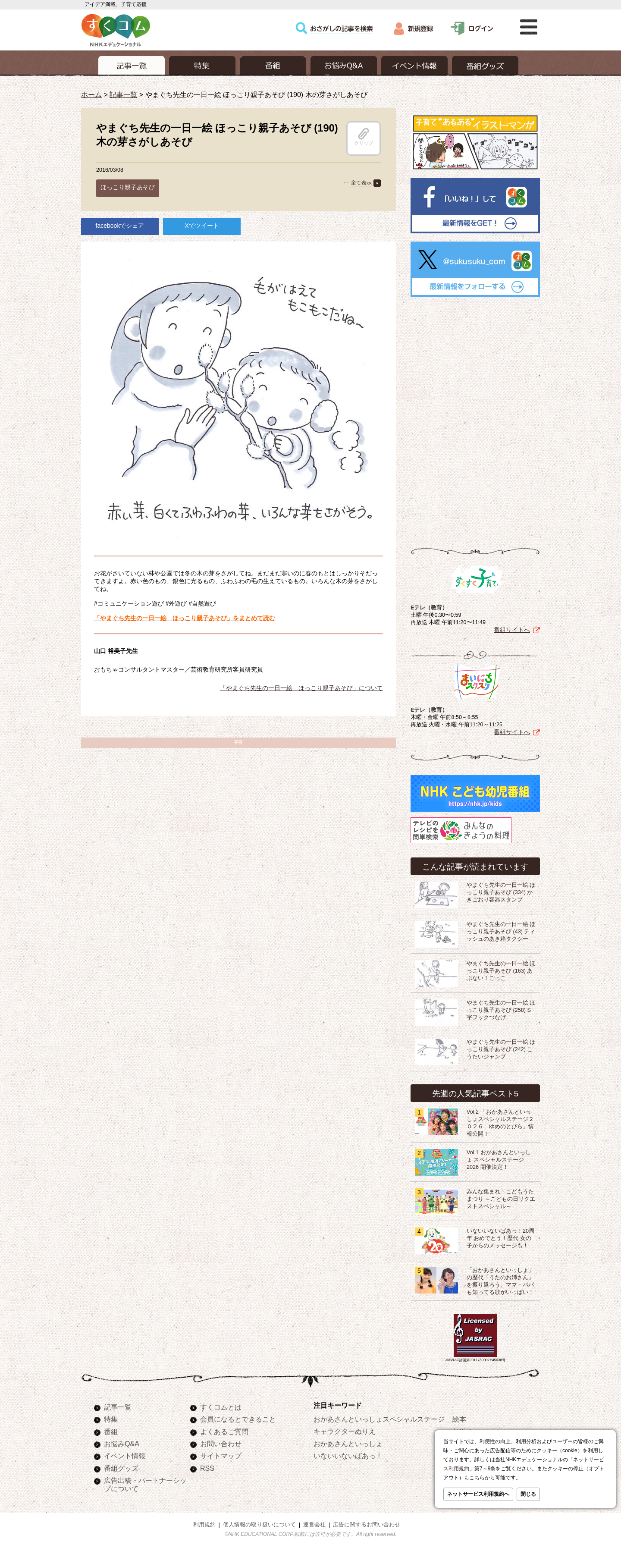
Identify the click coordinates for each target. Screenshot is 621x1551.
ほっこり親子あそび (127, 187)
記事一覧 (123, 94)
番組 (111, 1431)
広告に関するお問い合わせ (366, 1525)
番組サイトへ (512, 629)
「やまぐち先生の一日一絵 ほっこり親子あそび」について (301, 687)
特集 (111, 1419)
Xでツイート (202, 225)
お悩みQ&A (121, 1443)
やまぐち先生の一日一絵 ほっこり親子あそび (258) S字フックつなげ (501, 1010)
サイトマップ (221, 1456)
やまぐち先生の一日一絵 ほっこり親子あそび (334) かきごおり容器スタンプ (501, 892)
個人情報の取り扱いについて (259, 1525)
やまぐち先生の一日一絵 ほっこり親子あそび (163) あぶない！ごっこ (501, 971)
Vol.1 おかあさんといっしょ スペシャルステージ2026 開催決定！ (499, 1159)
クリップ (363, 137)
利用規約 (204, 1525)
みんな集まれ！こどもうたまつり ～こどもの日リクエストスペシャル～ (501, 1199)
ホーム (91, 94)
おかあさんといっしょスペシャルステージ (379, 1419)
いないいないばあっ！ (348, 1456)
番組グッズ (121, 1468)
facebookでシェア (120, 225)
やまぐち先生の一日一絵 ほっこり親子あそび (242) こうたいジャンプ (501, 1049)
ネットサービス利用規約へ (478, 1494)
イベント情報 (124, 1456)
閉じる (528, 1494)
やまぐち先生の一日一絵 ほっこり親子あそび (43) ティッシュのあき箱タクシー (501, 931)
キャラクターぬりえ (345, 1431)
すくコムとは (221, 1407)
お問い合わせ (221, 1443)
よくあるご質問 (224, 1431)
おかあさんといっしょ (348, 1443)
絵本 (459, 1419)
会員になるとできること (238, 1419)
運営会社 (314, 1525)
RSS (207, 1468)
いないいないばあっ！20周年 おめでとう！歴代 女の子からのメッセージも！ (500, 1238)
